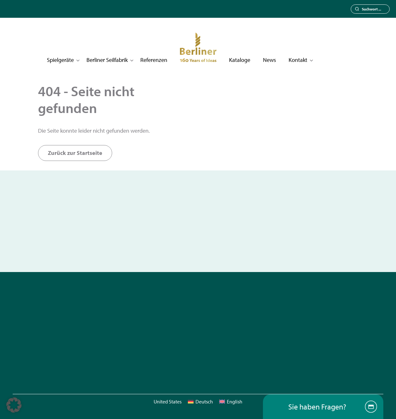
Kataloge (239, 59)
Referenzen (153, 59)
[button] (14, 405)
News (269, 59)
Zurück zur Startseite (75, 152)
